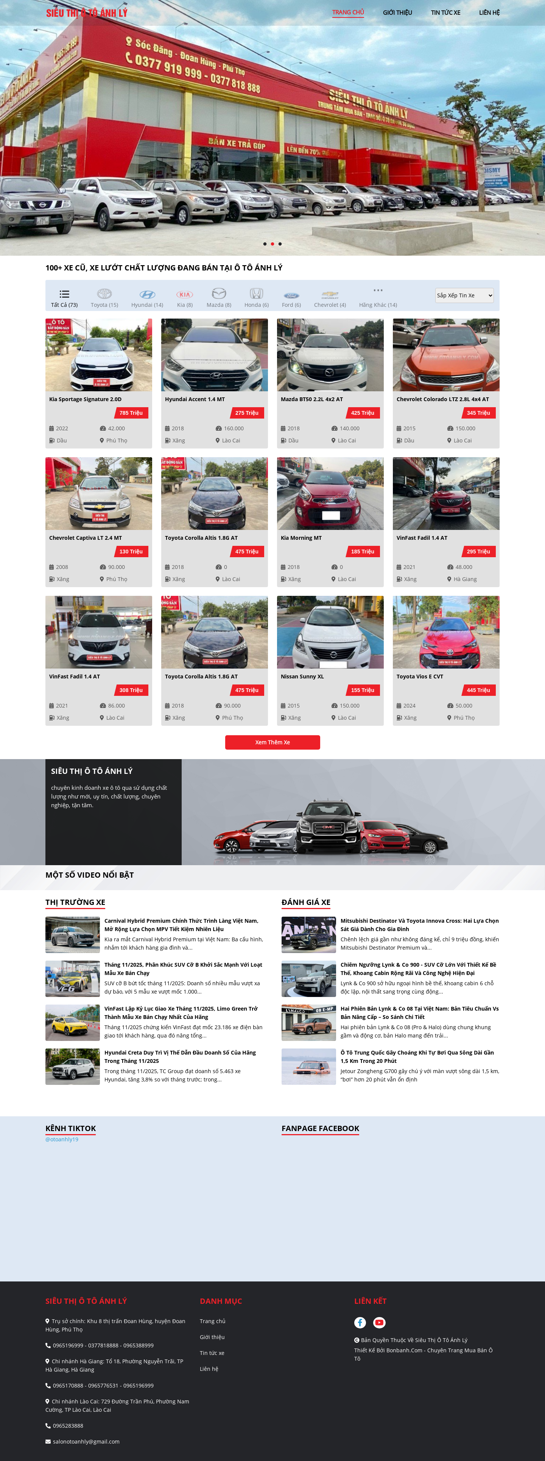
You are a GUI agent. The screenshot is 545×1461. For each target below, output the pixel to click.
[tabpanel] (272, 128)
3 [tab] (280, 244)
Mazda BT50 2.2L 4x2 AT (312, 399)
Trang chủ (213, 1321)
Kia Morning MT (301, 537)
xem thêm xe (272, 742)
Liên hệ (209, 1368)
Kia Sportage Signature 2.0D (85, 399)
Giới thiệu (212, 1337)
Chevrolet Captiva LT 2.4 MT (85, 537)
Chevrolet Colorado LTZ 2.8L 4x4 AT (443, 399)
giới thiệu (397, 12)
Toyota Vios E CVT (420, 676)
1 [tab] (265, 244)
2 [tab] (272, 244)
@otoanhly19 (61, 1139)
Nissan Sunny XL (302, 676)
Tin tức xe (212, 1352)
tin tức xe (445, 12)
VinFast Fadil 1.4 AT (422, 537)
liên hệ (489, 12)
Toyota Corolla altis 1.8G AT (201, 537)
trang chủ (348, 12)
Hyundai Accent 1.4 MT (195, 399)
